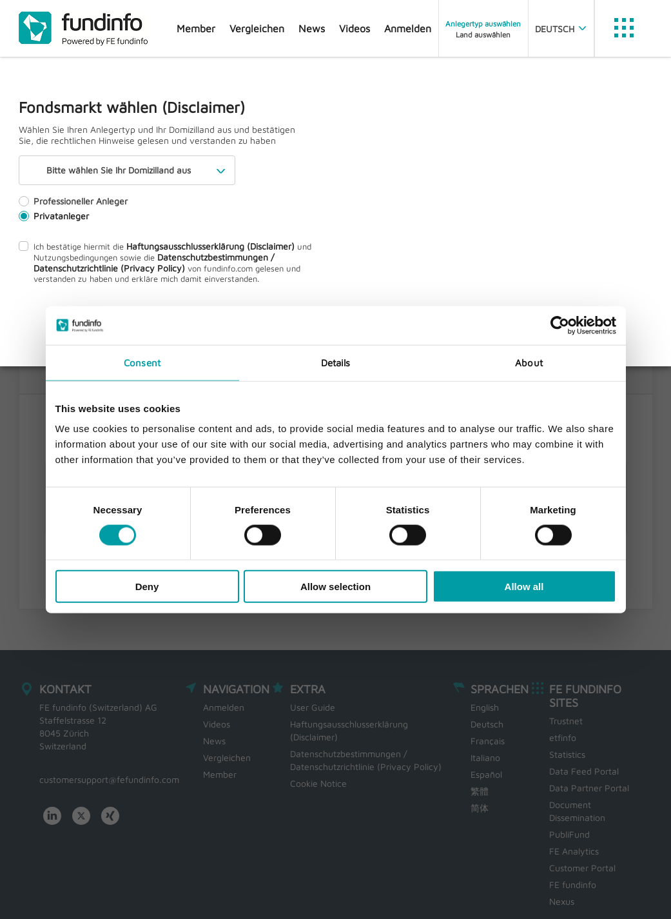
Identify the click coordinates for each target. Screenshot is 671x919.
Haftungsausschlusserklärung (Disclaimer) (210, 246)
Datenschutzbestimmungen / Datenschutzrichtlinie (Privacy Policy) (154, 262)
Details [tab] (336, 362)
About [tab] (529, 362)
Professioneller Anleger (73, 200)
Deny (147, 586)
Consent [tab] (142, 362)
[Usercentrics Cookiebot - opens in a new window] (559, 325)
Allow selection (335, 586)
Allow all (524, 586)
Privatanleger (54, 215)
